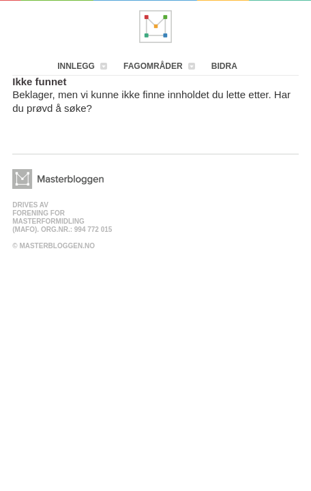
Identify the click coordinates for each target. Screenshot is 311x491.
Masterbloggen (155, 26)
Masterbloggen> (58, 179)
